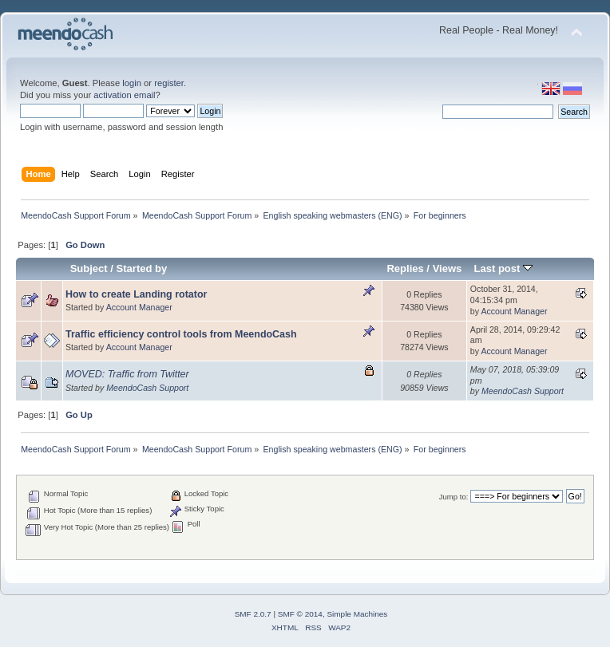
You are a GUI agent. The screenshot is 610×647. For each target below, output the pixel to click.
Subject (89, 268)
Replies (404, 268)
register (169, 83)
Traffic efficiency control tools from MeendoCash (181, 334)
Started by (142, 268)
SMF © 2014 (300, 614)
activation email (124, 95)
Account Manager (139, 307)
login (131, 83)
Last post (503, 268)
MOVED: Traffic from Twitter (127, 374)
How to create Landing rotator (136, 294)
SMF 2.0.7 (253, 614)
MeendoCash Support (147, 388)
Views (447, 268)
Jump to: (454, 496)
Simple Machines (357, 614)
